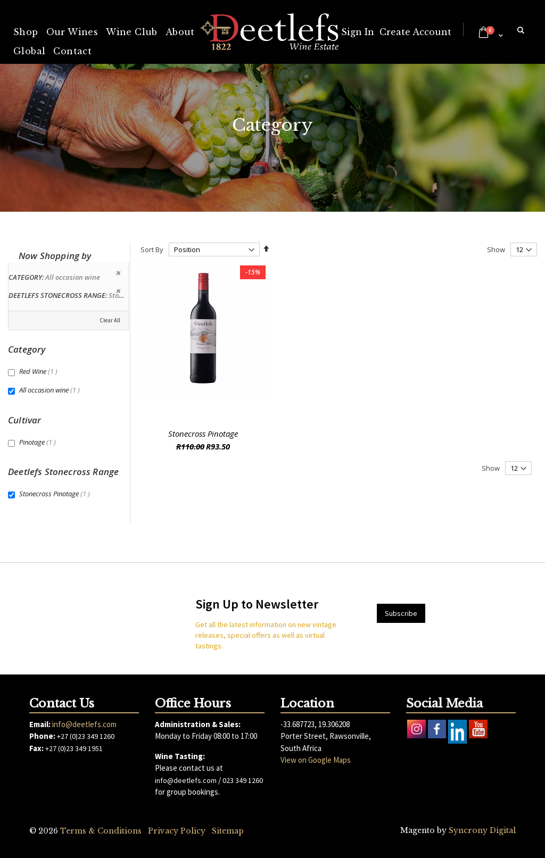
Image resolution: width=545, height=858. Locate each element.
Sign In (357, 32)
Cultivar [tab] (24, 420)
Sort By (152, 249)
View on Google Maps (315, 760)
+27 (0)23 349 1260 (85, 736)
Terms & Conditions (101, 831)
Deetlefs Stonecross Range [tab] (63, 471)
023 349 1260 (242, 780)
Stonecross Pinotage (203, 433)
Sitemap (228, 831)
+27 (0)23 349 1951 (74, 748)
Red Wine (39, 371)
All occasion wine (50, 390)
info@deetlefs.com (84, 724)
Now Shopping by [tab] (55, 255)
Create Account (415, 32)
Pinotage (39, 442)
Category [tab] (26, 349)
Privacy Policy (176, 831)
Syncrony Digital (482, 830)
